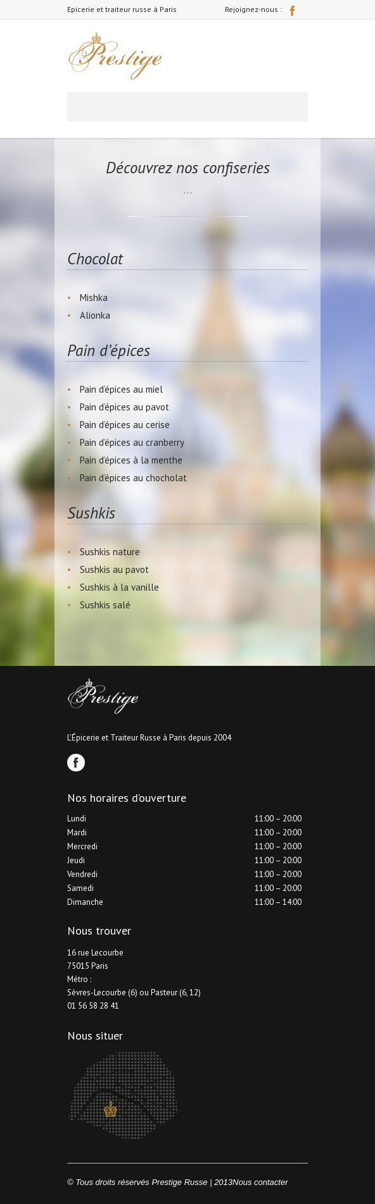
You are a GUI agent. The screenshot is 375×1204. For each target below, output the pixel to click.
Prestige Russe (179, 1182)
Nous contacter (260, 1182)
